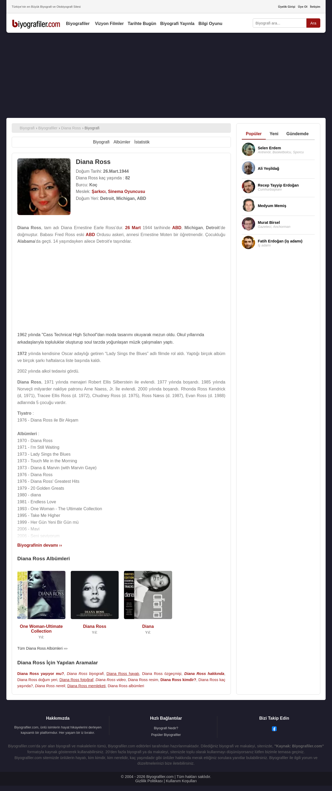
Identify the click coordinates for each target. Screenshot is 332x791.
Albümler (122, 142)
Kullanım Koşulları (181, 781)
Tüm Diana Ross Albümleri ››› (42, 648)
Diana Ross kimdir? (178, 680)
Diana (148, 626)
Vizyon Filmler (109, 23)
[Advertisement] (166, 75)
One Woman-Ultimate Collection (41, 628)
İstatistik (142, 142)
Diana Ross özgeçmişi (161, 673)
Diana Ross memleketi (86, 686)
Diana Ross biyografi (85, 673)
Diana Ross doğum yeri (37, 680)
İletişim (315, 6)
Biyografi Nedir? (166, 728)
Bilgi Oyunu (210, 23)
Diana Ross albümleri (126, 686)
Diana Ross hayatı (122, 673)
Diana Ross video (111, 680)
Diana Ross (94, 626)
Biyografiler (78, 23)
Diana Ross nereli (50, 686)
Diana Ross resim (143, 680)
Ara (313, 23)
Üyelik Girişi (286, 6)
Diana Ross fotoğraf (76, 680)
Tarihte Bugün (142, 23)
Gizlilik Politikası (149, 781)
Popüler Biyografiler (166, 735)
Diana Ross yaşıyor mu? (40, 673)
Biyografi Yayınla (177, 23)
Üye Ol (302, 6)
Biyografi (101, 142)
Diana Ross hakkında (204, 673)
